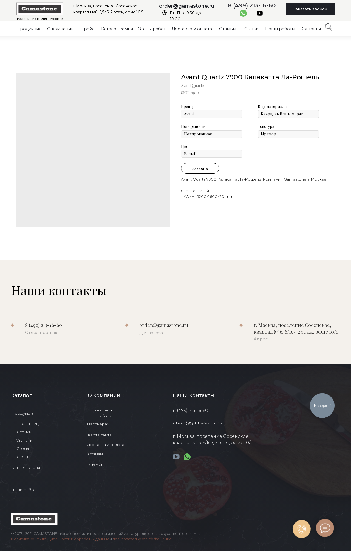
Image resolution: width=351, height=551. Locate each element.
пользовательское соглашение (142, 539)
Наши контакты (193, 395)
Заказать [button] (200, 168)
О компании (104, 395)
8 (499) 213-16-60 (252, 5)
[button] (310, 9)
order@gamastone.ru (186, 6)
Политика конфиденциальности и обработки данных (60, 539)
